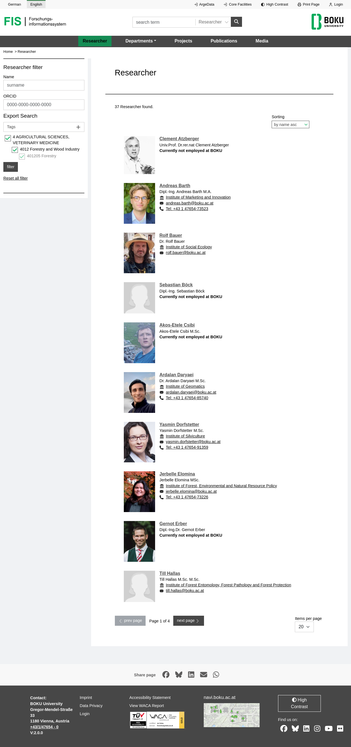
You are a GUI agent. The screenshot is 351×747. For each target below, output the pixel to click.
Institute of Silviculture (185, 436)
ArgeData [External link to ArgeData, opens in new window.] (204, 4)
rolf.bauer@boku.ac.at (186, 252)
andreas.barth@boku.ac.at (190, 203)
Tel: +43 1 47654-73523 (187, 208)
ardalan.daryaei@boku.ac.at (191, 392)
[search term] (163, 22)
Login (336, 4)
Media (262, 40)
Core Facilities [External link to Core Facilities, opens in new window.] (238, 4)
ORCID (9, 96)
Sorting (290, 121)
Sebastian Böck (176, 284)
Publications (224, 40)
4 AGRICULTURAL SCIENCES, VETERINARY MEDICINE (41, 140)
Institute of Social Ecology (189, 247)
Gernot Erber (173, 523)
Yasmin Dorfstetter (179, 424)
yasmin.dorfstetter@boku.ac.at (193, 441)
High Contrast (274, 4)
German (14, 4)
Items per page (308, 624)
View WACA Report (146, 705)
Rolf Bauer (171, 235)
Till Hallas (170, 573)
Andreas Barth (175, 185)
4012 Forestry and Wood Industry (49, 149)
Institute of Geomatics (185, 386)
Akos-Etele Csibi (177, 325)
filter (10, 167)
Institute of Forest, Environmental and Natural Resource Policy (221, 485)
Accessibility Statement (150, 697)
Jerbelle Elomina (177, 474)
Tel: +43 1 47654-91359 (187, 447)
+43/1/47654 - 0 (44, 727)
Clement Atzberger (179, 138)
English (36, 4)
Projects (183, 40)
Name (8, 77)
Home (8, 52)
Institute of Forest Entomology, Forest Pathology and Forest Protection (228, 584)
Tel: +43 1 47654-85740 (187, 397)
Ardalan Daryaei (177, 374)
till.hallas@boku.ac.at (185, 590)
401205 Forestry (41, 156)
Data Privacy (91, 705)
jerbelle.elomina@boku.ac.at (191, 491)
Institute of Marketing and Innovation (198, 197)
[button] (141, 40)
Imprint (86, 697)
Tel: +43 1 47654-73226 (187, 497)
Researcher (95, 40)
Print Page (309, 4)
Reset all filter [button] (15, 178)
